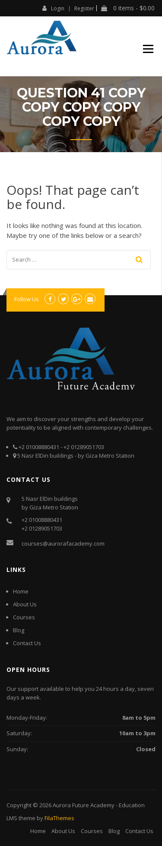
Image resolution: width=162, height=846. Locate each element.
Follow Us (26, 299)
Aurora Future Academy (83, 805)
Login (53, 8)
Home (21, 591)
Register (84, 8)
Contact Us (27, 643)
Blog (18, 630)
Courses (24, 617)
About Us (25, 604)
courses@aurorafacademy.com (63, 543)
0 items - (128, 8)
